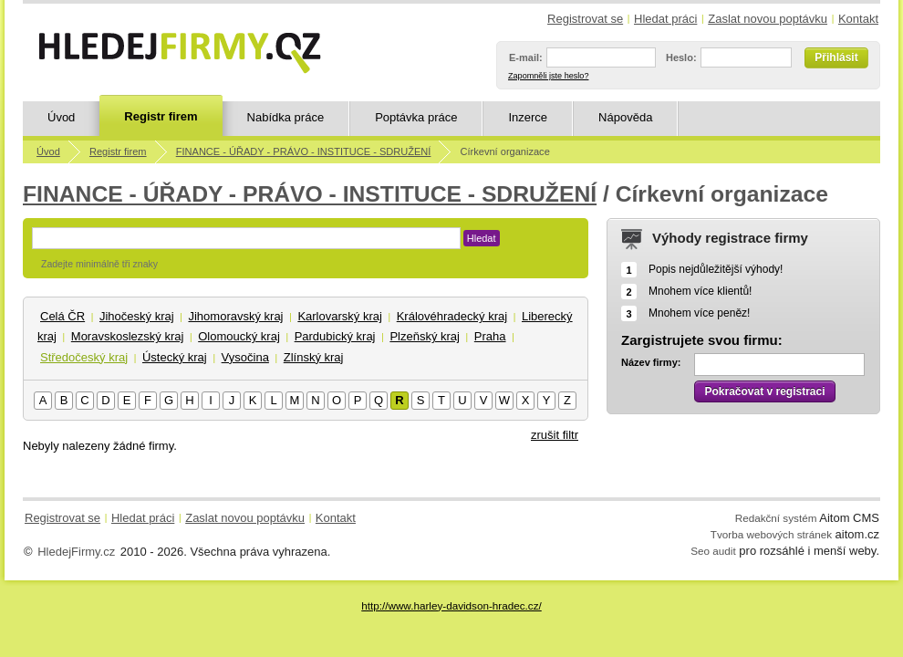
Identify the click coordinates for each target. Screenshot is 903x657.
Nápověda (625, 117)
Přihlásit (836, 57)
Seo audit (712, 551)
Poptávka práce (416, 117)
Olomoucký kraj (239, 336)
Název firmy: (650, 362)
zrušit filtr (554, 435)
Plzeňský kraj (424, 336)
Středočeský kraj (84, 357)
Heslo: (681, 57)
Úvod (61, 117)
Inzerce (527, 117)
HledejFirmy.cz (76, 551)
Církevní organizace (505, 151)
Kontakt (858, 19)
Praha (490, 336)
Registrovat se (585, 19)
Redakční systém (776, 518)
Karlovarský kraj (339, 316)
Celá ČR (62, 316)
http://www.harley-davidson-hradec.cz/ (451, 605)
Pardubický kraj (335, 336)
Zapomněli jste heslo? (548, 75)
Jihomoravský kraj (235, 316)
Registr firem (160, 116)
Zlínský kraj (314, 357)
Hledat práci (665, 19)
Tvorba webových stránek (771, 534)
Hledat (481, 238)
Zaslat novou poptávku (767, 19)
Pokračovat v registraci (764, 391)
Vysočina (245, 357)
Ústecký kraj (174, 357)
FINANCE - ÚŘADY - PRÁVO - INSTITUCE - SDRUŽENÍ (303, 151)
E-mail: (526, 57)
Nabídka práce (286, 117)
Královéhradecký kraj (452, 316)
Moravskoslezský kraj (127, 336)
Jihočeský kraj (136, 316)
